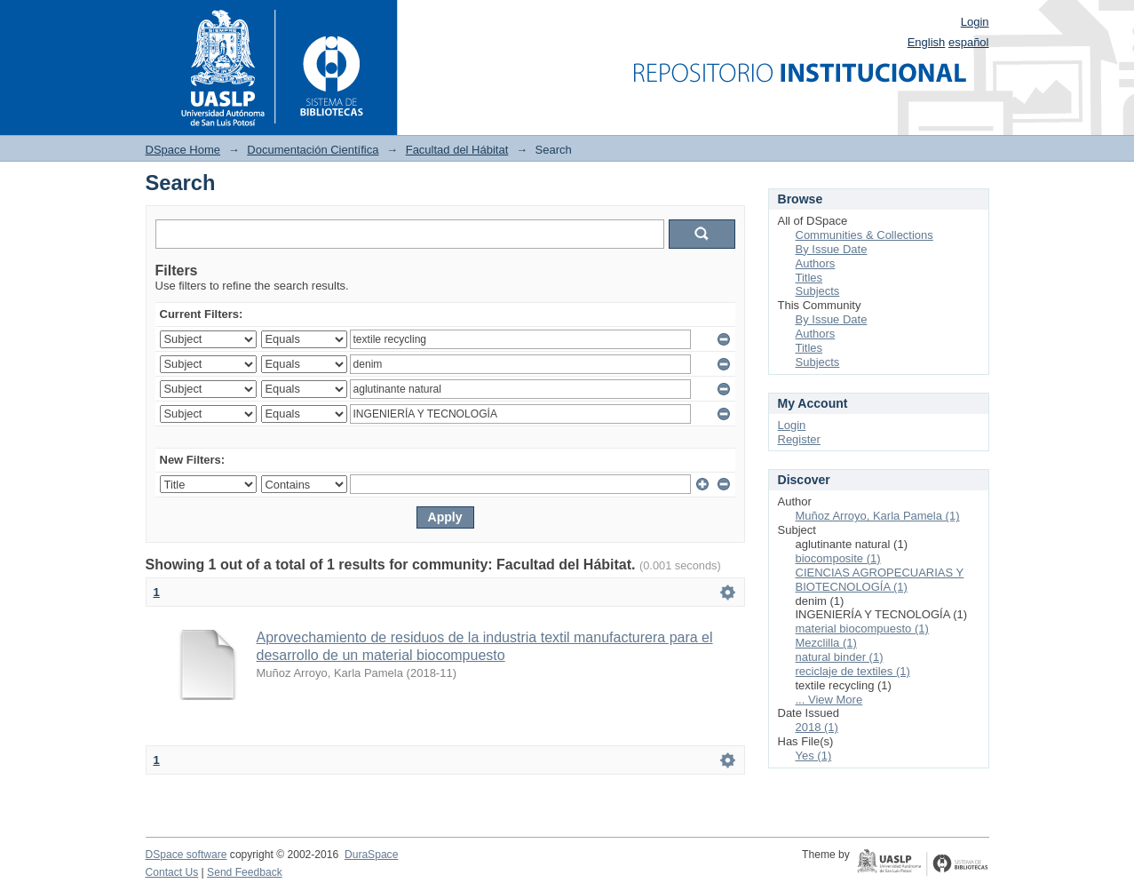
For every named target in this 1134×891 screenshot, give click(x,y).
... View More (829, 699)
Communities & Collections (864, 235)
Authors (816, 263)
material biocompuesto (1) (862, 628)
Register (799, 439)
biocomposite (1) (838, 558)
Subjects (818, 291)
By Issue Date (832, 249)
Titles (809, 277)
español (968, 42)
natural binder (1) (840, 657)
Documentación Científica (312, 149)
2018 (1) (817, 727)
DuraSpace (371, 854)
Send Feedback (244, 872)
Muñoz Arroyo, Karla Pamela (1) (878, 515)
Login (975, 21)
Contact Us (172, 872)
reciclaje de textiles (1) (853, 671)
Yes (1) (814, 755)
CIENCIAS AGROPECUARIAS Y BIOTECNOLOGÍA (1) (880, 579)
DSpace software (186, 854)
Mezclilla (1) (826, 642)
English (927, 42)
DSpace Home (183, 149)
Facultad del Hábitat (457, 149)
